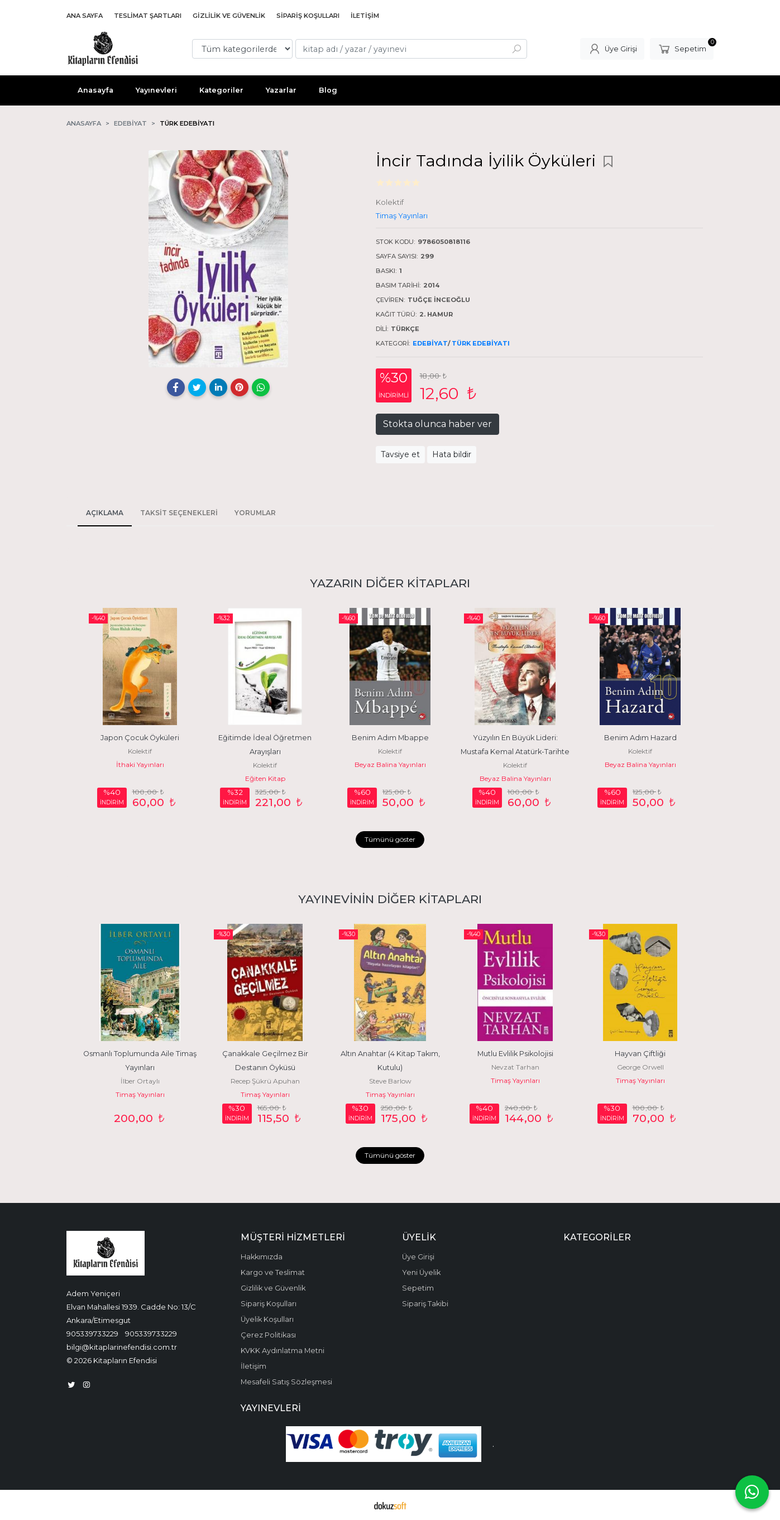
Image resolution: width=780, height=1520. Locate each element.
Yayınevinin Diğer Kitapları (390, 899)
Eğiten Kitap (265, 778)
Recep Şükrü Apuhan (265, 1081)
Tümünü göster (390, 839)
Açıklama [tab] (104, 513)
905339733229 (92, 1333)
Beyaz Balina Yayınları (390, 764)
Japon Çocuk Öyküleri (140, 737)
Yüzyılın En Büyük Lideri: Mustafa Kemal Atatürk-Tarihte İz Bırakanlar (516, 751)
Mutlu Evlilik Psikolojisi (515, 1053)
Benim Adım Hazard (640, 737)
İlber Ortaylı (140, 1081)
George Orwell (640, 1067)
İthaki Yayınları (140, 764)
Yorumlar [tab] (255, 513)
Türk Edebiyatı (481, 343)
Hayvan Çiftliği (640, 1053)
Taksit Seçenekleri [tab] (179, 513)
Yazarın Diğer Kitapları (390, 583)
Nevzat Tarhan (515, 1067)
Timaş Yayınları (140, 1094)
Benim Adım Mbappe (390, 737)
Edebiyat (430, 343)
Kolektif (140, 751)
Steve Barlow (390, 1081)
